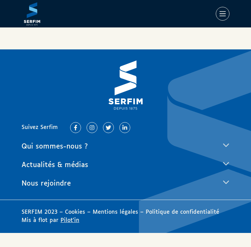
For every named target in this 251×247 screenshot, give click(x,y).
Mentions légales (115, 212)
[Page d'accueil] (32, 13)
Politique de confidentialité (182, 212)
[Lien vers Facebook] (75, 127)
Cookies (76, 212)
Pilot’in (70, 220)
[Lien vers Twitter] (108, 127)
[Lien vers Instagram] (92, 127)
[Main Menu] (222, 13)
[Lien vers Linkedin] (124, 127)
